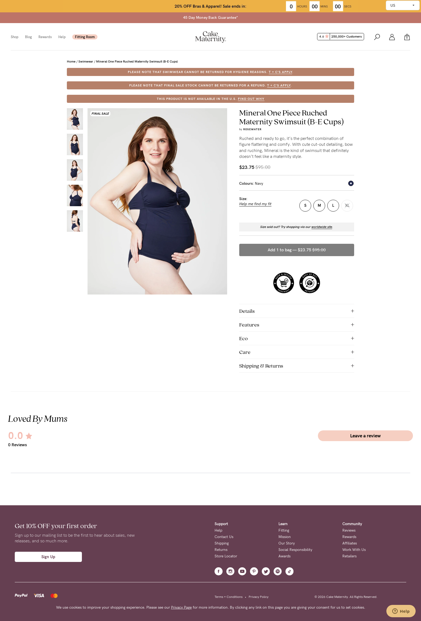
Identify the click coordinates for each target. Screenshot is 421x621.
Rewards (45, 37)
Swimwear (85, 61)
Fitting (283, 530)
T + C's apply (280, 72)
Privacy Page (181, 607)
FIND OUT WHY (251, 99)
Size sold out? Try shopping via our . (296, 227)
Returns (221, 549)
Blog (28, 37)
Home (71, 61)
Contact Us (224, 537)
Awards (284, 556)
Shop (15, 37)
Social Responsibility (295, 549)
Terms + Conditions (228, 597)
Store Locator (226, 556)
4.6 (341, 36)
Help (62, 37)
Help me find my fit (255, 204)
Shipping (222, 543)
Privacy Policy (258, 597)
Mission (284, 537)
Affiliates (349, 543)
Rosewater (252, 129)
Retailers (349, 556)
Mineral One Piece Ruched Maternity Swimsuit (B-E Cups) (137, 61)
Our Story (286, 543)
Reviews (348, 530)
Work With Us (354, 549)
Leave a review (365, 436)
